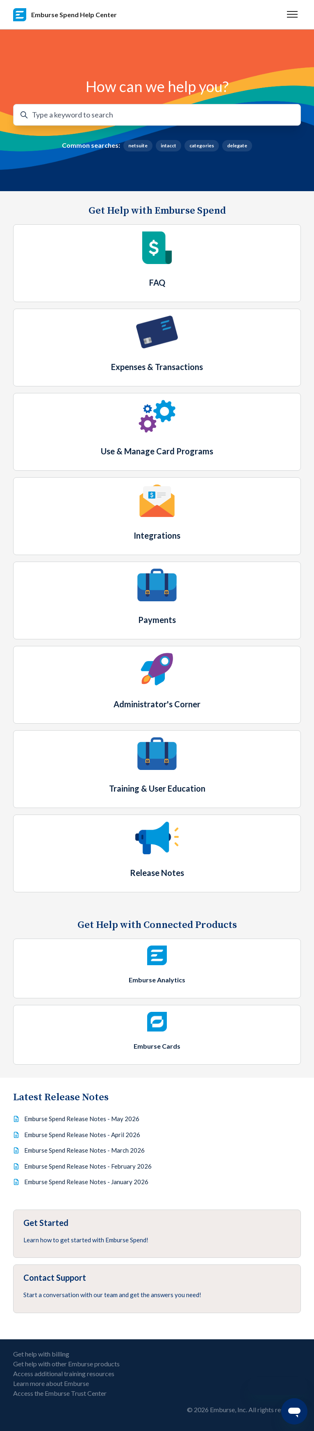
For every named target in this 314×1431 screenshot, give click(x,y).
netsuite (138, 145)
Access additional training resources (63, 1373)
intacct (168, 145)
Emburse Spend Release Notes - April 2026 (82, 1134)
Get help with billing (41, 1354)
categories (201, 145)
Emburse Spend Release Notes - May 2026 (81, 1118)
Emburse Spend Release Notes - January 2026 (86, 1181)
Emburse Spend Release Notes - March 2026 (84, 1150)
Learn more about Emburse (51, 1383)
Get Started (45, 1223)
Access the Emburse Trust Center (60, 1393)
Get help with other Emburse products (66, 1364)
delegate (237, 145)
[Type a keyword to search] (157, 115)
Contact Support (54, 1277)
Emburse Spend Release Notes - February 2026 (88, 1166)
